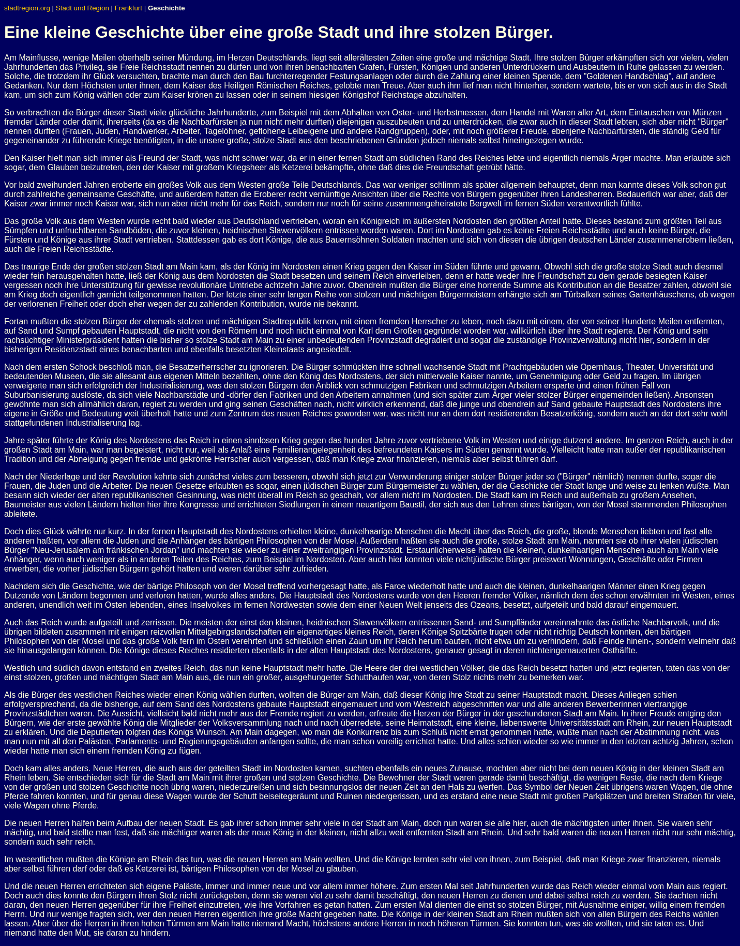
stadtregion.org (27, 8)
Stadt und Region (82, 8)
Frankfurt (128, 8)
